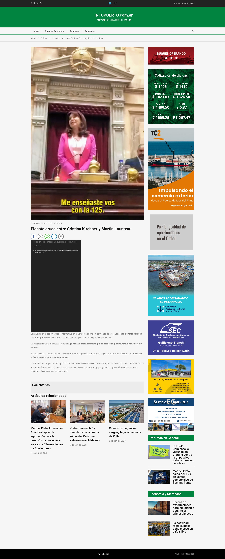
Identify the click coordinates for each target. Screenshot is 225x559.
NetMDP (190, 554)
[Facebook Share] (33, 236)
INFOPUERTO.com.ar (114, 15)
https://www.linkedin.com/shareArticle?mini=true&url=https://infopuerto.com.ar (37, 3)
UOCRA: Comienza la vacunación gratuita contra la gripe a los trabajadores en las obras (183, 454)
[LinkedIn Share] (54, 236)
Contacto (90, 30)
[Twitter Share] (40, 236)
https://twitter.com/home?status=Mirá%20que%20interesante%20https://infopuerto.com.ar (34, 3)
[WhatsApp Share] (47, 236)
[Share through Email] (61, 236)
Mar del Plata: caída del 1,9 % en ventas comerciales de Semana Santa (183, 476)
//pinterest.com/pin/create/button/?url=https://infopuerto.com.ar (40, 3)
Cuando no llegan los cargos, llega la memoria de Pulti (125, 432)
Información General (164, 438)
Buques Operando (54, 30)
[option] (48, 427)
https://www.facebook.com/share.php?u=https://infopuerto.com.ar (31, 3)
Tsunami (74, 30)
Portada (59, 223)
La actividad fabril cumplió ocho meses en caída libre (183, 527)
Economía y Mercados (166, 494)
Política (52, 223)
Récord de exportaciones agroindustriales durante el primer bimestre (183, 507)
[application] (56, 286)
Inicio (36, 30)
